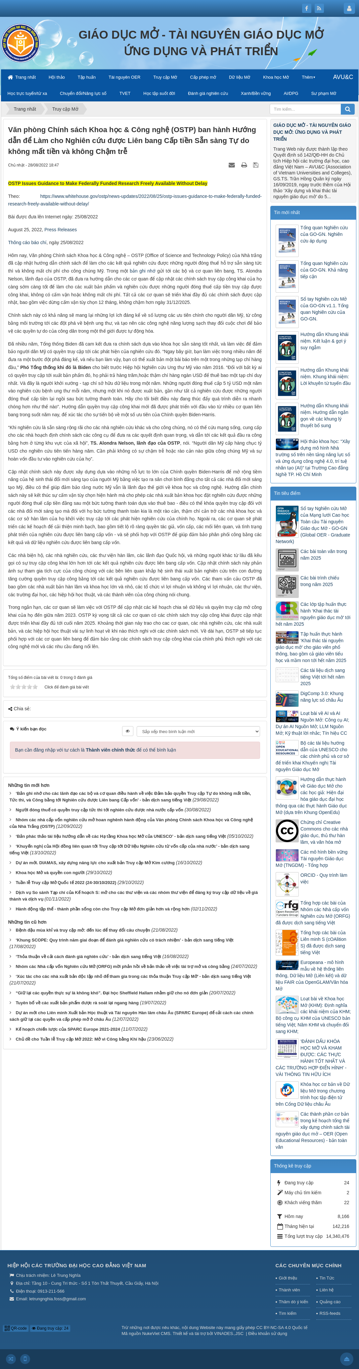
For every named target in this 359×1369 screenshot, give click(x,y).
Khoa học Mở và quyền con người (50, 872)
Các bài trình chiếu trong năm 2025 (319, 581)
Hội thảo (57, 77)
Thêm (307, 77)
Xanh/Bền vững (256, 93)
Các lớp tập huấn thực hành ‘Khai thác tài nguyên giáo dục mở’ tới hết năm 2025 (313, 614)
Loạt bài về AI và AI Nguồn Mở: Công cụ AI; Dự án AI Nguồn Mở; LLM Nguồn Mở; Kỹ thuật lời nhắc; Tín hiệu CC (312, 723)
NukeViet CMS (156, 1333)
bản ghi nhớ (143, 271)
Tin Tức (327, 1278)
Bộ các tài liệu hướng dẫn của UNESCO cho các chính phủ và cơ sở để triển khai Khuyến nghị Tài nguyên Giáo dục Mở (312, 756)
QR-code (16, 1328)
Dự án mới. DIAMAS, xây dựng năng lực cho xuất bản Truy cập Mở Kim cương (95, 862)
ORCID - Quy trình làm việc (323, 878)
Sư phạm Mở (323, 93)
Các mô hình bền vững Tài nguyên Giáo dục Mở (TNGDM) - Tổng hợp (311, 858)
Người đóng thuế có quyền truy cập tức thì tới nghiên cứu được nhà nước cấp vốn (99, 809)
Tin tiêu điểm (287, 493)
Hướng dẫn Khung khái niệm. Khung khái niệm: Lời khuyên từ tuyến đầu (325, 376)
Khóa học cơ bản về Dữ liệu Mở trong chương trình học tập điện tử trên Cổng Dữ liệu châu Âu (313, 1094)
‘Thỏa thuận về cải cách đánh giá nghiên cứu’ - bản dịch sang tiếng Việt (88, 956)
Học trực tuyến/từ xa (27, 93)
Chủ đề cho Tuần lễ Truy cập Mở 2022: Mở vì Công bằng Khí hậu (81, 1039)
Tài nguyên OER (124, 77)
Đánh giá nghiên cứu (208, 93)
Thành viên (289, 1289)
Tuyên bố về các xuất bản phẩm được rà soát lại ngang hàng (77, 1002)
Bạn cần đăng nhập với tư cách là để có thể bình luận (95, 750)
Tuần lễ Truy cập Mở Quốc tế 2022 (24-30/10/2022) (66, 882)
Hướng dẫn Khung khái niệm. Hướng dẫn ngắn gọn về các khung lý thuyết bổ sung (324, 415)
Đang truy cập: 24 (50, 1328)
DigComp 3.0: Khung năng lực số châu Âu (321, 697)
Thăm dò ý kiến (293, 1301)
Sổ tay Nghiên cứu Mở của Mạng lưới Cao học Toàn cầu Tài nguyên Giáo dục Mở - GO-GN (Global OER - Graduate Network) (313, 525)
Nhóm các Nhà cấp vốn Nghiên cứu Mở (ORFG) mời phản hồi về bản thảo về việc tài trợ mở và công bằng (123, 966)
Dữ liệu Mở (239, 77)
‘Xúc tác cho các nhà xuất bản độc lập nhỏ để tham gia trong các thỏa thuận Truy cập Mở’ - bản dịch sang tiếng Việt (133, 976)
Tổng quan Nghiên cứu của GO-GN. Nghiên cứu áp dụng (324, 234)
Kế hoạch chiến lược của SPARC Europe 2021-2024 (68, 1029)
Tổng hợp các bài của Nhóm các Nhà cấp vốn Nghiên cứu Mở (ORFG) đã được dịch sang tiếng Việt (313, 912)
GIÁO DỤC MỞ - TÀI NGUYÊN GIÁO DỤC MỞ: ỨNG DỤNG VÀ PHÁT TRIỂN (312, 132)
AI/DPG (291, 93)
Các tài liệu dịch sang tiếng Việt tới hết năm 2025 (322, 677)
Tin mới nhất (287, 212)
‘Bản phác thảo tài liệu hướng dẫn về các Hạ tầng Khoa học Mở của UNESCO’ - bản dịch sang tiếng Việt (121, 836)
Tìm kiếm (287, 1313)
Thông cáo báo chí (27, 242)
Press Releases (60, 229)
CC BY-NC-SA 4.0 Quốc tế (281, 1327)
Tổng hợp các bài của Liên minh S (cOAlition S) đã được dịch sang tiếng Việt (323, 942)
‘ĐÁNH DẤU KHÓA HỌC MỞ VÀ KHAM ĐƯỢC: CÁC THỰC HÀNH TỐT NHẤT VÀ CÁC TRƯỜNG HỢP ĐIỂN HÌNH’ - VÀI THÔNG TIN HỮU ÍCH (311, 1058)
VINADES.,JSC (229, 1333)
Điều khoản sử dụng (267, 1333)
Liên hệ (327, 1289)
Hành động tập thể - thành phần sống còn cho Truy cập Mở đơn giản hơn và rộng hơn (103, 908)
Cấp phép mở (203, 77)
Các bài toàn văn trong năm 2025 (323, 555)
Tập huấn (87, 77)
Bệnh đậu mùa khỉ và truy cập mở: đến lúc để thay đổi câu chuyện (83, 930)
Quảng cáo (330, 1301)
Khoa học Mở (276, 77)
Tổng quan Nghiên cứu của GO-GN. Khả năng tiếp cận (324, 270)
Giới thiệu (288, 1278)
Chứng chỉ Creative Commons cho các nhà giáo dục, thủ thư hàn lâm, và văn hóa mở (324, 832)
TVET (124, 93)
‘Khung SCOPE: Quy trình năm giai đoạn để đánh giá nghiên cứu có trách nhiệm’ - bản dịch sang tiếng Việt (124, 940)
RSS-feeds (330, 1313)
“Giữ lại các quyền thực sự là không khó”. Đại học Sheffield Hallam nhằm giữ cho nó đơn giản (112, 992)
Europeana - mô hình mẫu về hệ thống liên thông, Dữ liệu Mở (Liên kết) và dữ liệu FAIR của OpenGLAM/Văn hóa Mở (312, 975)
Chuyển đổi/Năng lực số (83, 93)
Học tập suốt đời (159, 93)
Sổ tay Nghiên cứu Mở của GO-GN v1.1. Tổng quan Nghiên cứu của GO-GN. (324, 308)
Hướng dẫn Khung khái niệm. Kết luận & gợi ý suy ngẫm (324, 341)
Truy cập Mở (165, 77)
